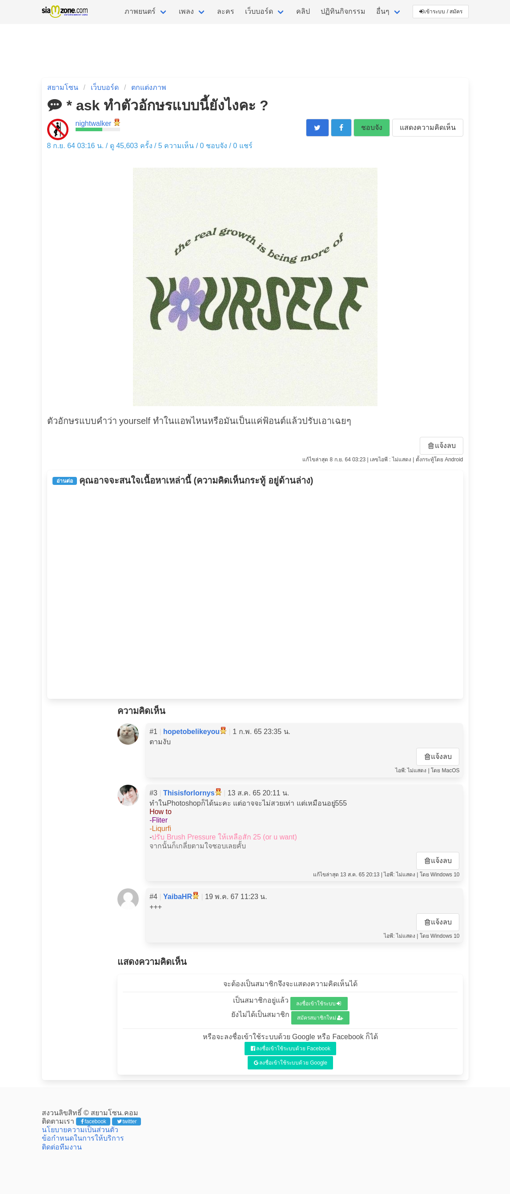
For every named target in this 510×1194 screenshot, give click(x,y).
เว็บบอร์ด (259, 11)
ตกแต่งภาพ (148, 87)
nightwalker (94, 123)
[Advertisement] (255, 592)
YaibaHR (177, 896)
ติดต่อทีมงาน (62, 1147)
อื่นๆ (383, 11)
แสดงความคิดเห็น (428, 127)
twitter (127, 1121)
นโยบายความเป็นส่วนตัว (80, 1129)
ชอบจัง (371, 127)
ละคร (225, 11)
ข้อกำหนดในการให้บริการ (83, 1138)
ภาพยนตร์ (140, 11)
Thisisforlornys (189, 793)
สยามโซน (62, 87)
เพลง (186, 11)
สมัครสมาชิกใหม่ (320, 1018)
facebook (93, 1121)
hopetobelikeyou (191, 731)
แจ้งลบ (442, 445)
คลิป (303, 11)
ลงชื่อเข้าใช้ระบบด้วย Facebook (290, 1048)
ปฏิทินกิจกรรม (343, 11)
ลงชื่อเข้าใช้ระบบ (318, 1003)
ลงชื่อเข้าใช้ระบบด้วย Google (290, 1063)
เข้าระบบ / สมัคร (441, 11)
